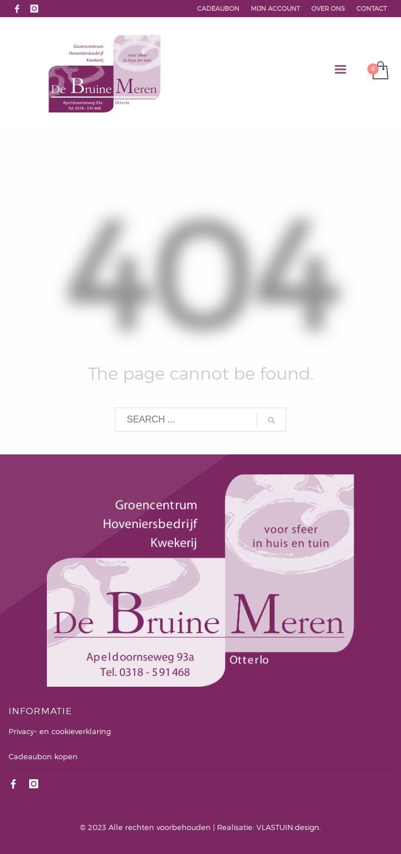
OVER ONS (328, 9)
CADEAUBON (218, 9)
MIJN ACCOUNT (275, 9)
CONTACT (371, 9)
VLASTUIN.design (287, 827)
